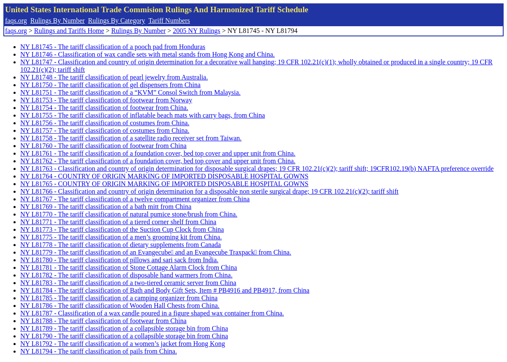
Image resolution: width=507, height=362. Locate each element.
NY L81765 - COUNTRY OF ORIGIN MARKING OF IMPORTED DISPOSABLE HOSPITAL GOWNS (164, 183)
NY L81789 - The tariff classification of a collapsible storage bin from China (124, 328)
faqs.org (16, 20)
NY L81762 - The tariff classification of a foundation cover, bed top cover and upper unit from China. (158, 161)
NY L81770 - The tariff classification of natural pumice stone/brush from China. (128, 214)
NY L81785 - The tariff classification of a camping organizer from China (118, 298)
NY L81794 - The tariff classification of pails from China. (98, 351)
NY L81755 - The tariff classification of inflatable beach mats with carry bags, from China (142, 115)
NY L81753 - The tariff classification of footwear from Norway (106, 100)
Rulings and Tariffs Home (69, 30)
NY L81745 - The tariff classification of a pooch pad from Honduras (112, 46)
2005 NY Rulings (196, 30)
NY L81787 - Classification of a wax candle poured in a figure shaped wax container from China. (152, 313)
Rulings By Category (116, 20)
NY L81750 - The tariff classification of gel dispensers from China (110, 84)
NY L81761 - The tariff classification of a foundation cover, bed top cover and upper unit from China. (158, 153)
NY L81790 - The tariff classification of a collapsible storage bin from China (124, 336)
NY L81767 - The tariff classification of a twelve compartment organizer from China (134, 199)
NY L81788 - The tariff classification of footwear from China (103, 320)
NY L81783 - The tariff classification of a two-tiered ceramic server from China (128, 282)
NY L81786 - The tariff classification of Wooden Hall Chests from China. (120, 305)
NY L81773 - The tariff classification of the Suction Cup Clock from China (122, 229)
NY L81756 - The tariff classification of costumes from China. (105, 122)
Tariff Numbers (169, 20)
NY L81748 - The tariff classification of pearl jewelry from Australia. (114, 77)
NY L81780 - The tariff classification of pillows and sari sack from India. (119, 259)
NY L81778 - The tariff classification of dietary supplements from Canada (120, 244)
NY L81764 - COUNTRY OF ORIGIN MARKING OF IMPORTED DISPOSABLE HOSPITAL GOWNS (164, 176)
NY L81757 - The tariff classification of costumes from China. (105, 130)
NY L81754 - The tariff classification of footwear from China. (104, 107)
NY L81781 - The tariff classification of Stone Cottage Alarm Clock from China (128, 267)
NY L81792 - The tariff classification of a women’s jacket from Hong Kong (122, 343)
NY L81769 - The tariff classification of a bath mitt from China (105, 206)
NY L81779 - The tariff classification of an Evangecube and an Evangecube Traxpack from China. (155, 252)
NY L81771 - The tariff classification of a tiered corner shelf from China (118, 221)
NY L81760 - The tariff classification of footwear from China (103, 145)
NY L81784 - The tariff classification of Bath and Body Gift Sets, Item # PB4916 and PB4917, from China (164, 290)
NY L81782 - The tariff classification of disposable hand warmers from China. (126, 275)
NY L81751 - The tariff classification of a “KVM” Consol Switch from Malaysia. (130, 92)
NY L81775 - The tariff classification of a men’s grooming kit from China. (121, 237)
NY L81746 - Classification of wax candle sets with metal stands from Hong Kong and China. (147, 54)
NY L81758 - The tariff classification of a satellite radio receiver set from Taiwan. (130, 138)
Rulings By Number (57, 20)
